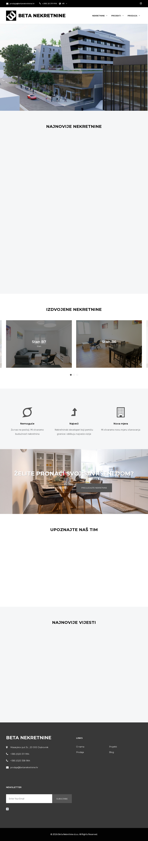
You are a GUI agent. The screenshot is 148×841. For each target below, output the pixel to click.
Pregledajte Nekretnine (94, 488)
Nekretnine (99, 15)
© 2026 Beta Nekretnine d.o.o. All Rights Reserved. (74, 834)
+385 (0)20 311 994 (19, 754)
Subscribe (62, 799)
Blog (111, 752)
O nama (80, 746)
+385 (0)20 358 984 (20, 760)
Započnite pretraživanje (54, 488)
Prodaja (134, 15)
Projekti (117, 15)
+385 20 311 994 (49, 3)
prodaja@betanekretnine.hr (20, 3)
